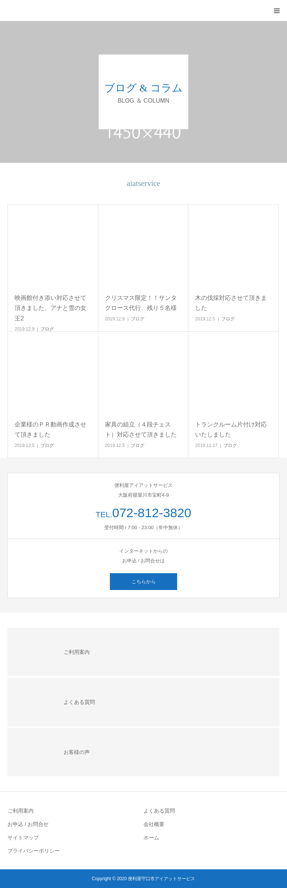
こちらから (144, 581)
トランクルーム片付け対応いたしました (231, 429)
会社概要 (154, 824)
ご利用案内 (20, 811)
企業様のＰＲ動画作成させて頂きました (50, 429)
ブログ (47, 329)
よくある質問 (159, 811)
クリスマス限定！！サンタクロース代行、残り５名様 (141, 303)
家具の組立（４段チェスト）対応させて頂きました (141, 429)
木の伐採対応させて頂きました (231, 303)
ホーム (151, 838)
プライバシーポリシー (33, 851)
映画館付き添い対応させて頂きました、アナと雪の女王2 (50, 308)
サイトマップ (23, 838)
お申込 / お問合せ (28, 824)
